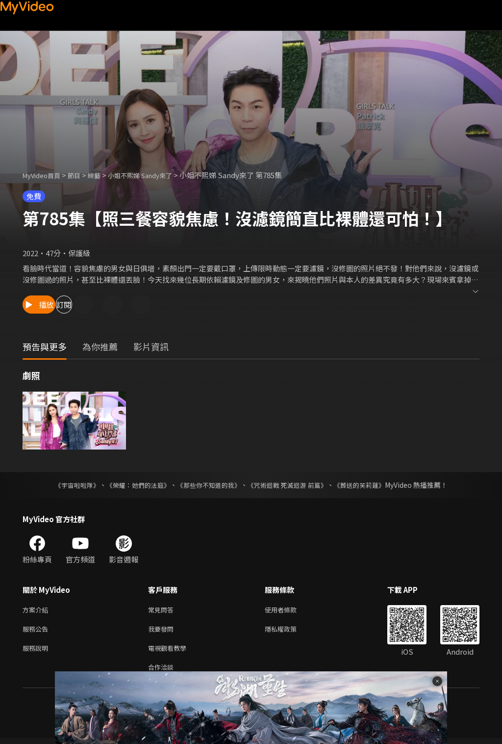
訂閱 (106, 304)
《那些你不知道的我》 (208, 485)
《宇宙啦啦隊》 (67, 485)
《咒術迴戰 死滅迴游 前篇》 (291, 485)
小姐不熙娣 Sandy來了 (156, 175)
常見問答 (162, 610)
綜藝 (104, 175)
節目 (82, 175)
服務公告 (37, 631)
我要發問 (162, 631)
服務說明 (37, 651)
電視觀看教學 (170, 651)
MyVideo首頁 (45, 175)
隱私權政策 (289, 631)
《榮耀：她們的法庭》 (132, 485)
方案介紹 (37, 610)
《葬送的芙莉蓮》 (368, 485)
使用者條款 (289, 610)
